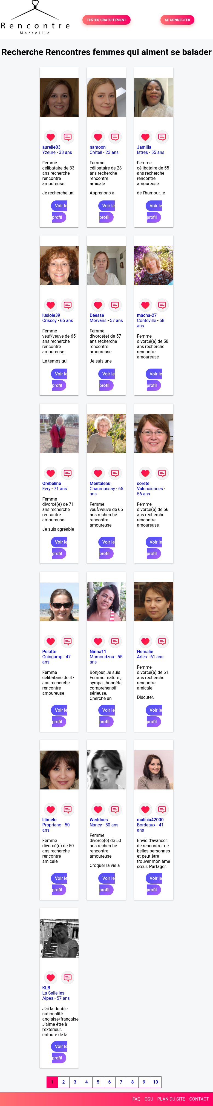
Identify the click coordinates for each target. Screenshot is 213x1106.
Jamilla (144, 147)
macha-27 (147, 315)
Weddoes (99, 819)
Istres (142, 152)
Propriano (51, 825)
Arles (142, 656)
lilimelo (49, 819)
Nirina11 (98, 651)
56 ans (143, 493)
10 (155, 1082)
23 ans (112, 152)
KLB (46, 987)
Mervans (98, 320)
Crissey (49, 320)
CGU (149, 1099)
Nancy (96, 825)
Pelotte (49, 651)
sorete (143, 483)
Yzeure (49, 152)
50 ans (112, 825)
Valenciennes (150, 488)
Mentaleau (100, 483)
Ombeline (51, 483)
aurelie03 (51, 147)
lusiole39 (51, 315)
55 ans (158, 152)
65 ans (66, 320)
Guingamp (52, 656)
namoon (98, 147)
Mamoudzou (102, 656)
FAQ (136, 1099)
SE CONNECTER (177, 20)
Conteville (146, 320)
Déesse (97, 315)
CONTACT (199, 1099)
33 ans (65, 152)
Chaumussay (102, 488)
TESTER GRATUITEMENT (106, 20)
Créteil (96, 152)
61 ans (156, 656)
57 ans (116, 320)
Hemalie (145, 651)
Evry (46, 488)
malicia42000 (150, 819)
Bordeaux (146, 825)
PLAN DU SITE (171, 1099)
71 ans (60, 488)
